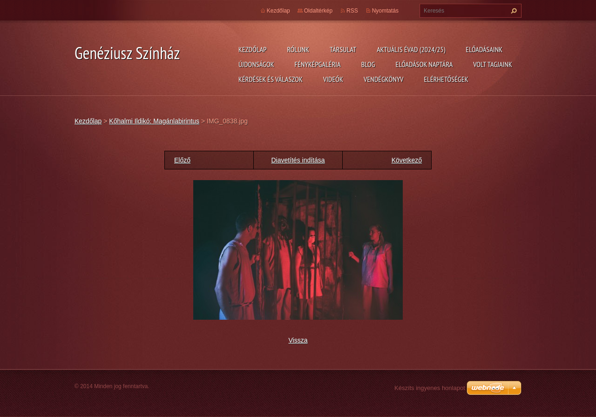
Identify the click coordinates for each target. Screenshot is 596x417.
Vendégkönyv (384, 79)
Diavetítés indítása (298, 160)
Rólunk (298, 49)
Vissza (298, 340)
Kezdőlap (252, 49)
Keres (513, 11)
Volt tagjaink (492, 64)
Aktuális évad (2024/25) (411, 49)
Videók (333, 79)
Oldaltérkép (318, 10)
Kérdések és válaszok (270, 79)
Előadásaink (484, 49)
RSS (352, 10)
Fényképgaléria (318, 64)
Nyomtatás (385, 10)
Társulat (343, 49)
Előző (182, 160)
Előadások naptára (424, 64)
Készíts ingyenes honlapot (429, 387)
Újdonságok (256, 64)
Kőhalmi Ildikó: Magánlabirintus (154, 121)
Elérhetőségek (446, 79)
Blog (368, 64)
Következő (407, 160)
